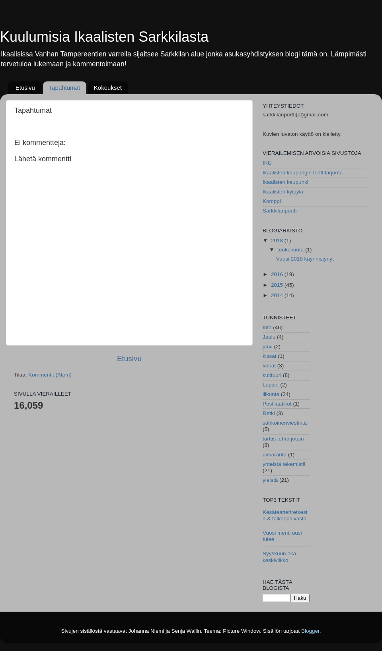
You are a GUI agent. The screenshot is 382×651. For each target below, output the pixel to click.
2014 (278, 295)
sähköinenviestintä (285, 423)
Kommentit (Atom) (50, 375)
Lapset (271, 385)
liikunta (271, 394)
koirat (269, 366)
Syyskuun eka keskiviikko (279, 557)
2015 (278, 285)
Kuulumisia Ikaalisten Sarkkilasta (104, 37)
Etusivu (25, 87)
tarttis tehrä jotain (283, 439)
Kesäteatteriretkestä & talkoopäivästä (285, 515)
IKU (267, 163)
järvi (268, 347)
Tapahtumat (64, 87)
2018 (278, 240)
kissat (270, 356)
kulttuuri (272, 375)
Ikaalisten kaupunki (285, 182)
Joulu (269, 337)
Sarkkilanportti (280, 211)
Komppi (272, 201)
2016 (278, 274)
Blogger (310, 631)
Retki (269, 413)
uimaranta (274, 455)
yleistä (270, 480)
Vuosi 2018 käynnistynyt (305, 259)
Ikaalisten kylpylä (283, 192)
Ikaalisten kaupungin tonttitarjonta (303, 173)
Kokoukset (108, 87)
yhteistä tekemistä (284, 464)
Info (267, 327)
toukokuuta (291, 250)
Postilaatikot (277, 404)
